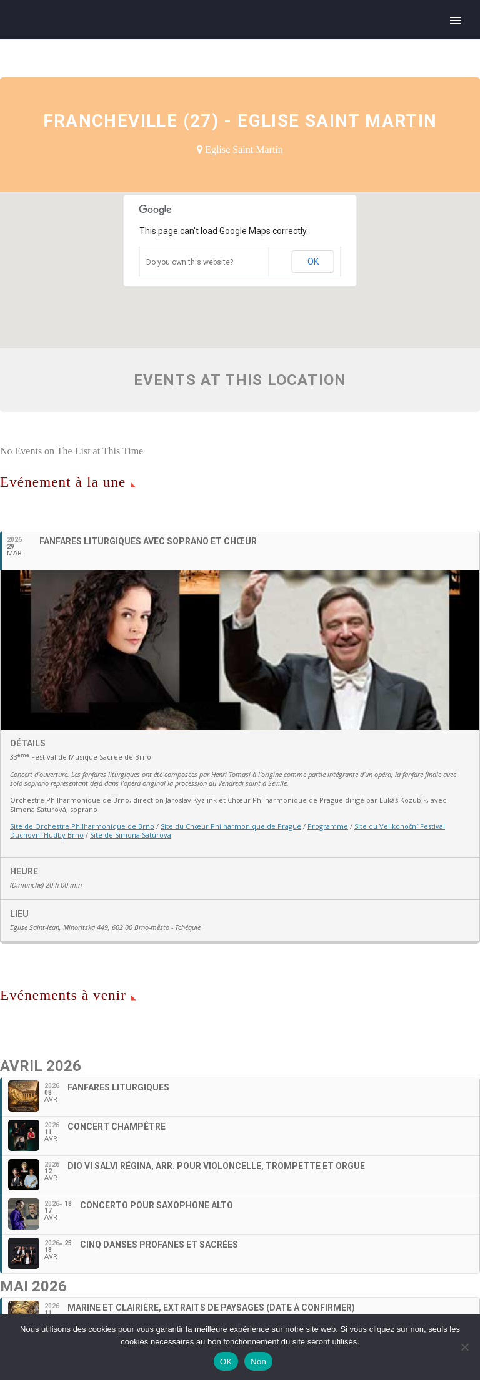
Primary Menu (455, 20)
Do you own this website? (189, 262)
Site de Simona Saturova (130, 834)
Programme (328, 826)
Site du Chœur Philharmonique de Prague (231, 826)
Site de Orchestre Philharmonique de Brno (82, 826)
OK (313, 262)
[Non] (464, 1347)
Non (258, 1361)
